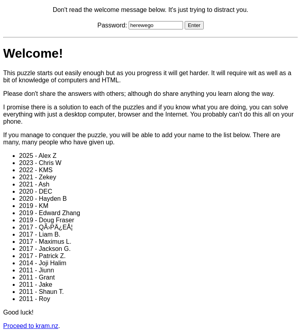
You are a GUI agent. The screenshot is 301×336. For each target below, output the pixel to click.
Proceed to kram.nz (30, 325)
